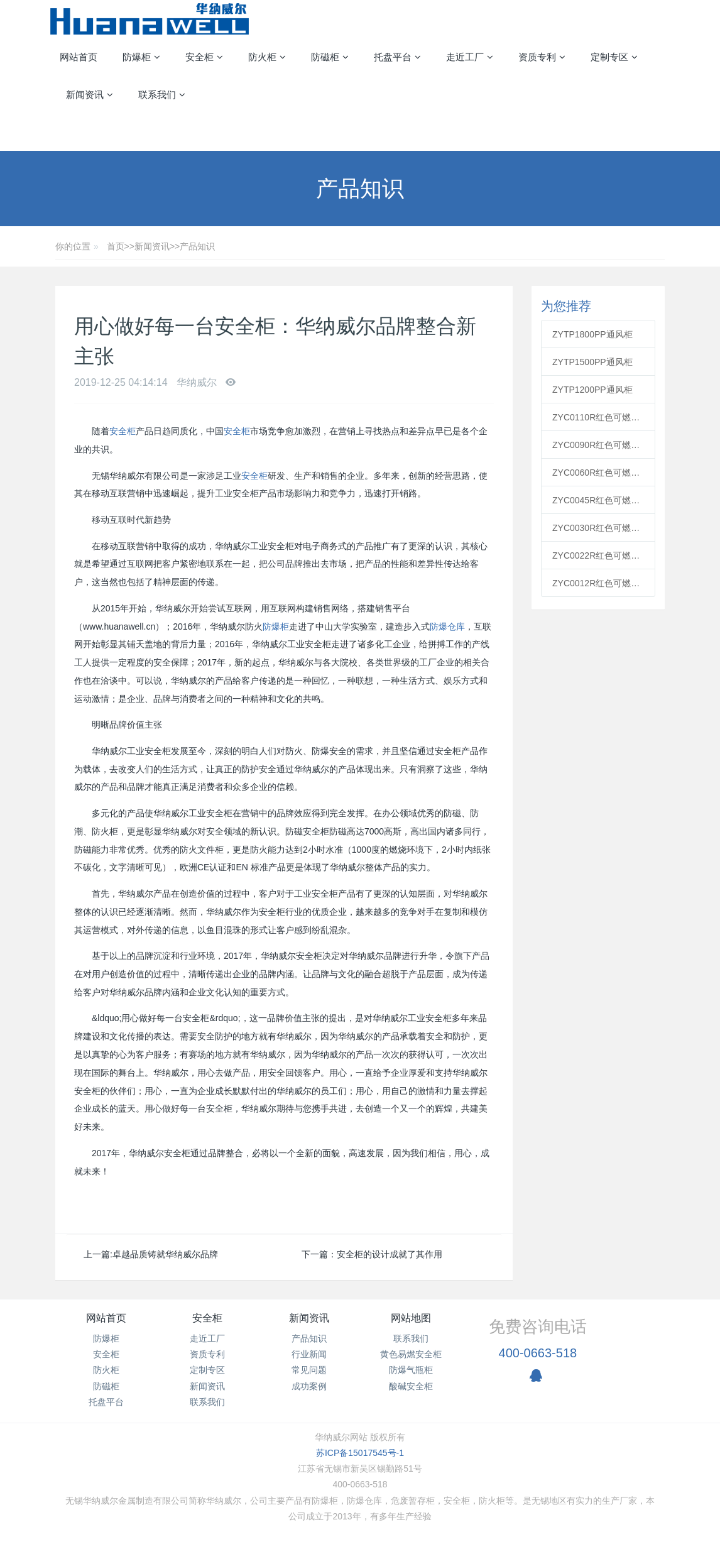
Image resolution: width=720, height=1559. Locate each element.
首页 (115, 246)
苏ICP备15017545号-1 (360, 1453)
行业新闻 (309, 1354)
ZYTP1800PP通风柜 (592, 334)
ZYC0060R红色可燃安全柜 (598, 473)
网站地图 (411, 1318)
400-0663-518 (538, 1353)
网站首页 (78, 57)
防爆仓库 (447, 626)
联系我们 (207, 1402)
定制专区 (207, 1370)
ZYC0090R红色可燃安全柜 (598, 445)
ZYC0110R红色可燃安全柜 (598, 417)
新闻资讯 (152, 246)
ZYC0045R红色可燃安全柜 (598, 500)
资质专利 (207, 1354)
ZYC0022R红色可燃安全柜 (598, 555)
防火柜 (106, 1370)
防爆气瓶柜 (411, 1370)
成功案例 (309, 1386)
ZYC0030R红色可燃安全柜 (598, 528)
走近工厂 (207, 1338)
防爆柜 (276, 626)
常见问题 (309, 1370)
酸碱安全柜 (411, 1386)
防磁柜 (106, 1386)
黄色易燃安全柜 (411, 1354)
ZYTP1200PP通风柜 (592, 390)
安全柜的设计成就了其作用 (389, 1254)
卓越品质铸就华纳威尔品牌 (165, 1254)
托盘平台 (106, 1402)
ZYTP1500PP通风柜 (592, 362)
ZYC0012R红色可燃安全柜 (598, 583)
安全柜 (122, 431)
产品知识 (197, 246)
